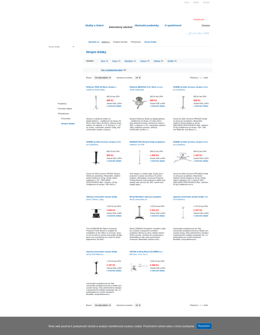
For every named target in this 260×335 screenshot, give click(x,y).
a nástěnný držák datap (101, 88)
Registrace (206, 25)
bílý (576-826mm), (190, 198)
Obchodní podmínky (147, 25)
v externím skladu (114, 106)
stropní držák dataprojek (146, 88)
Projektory (62, 103)
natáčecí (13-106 (147, 143)
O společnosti (173, 25)
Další (206, 78)
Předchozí (194, 78)
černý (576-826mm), (101, 253)
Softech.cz (105, 42)
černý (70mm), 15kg (101, 198)
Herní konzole (60, 74)
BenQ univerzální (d (145, 198)
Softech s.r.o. (53, 1)
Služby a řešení (94, 25)
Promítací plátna (65, 108)
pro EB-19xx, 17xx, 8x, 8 (146, 253)
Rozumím (204, 326)
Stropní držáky (150, 42)
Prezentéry (66, 118)
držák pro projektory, (190, 88)
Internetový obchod (120, 27)
